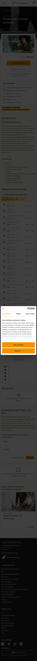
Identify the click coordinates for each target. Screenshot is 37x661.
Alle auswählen (18, 345)
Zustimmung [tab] (7, 313)
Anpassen (18, 351)
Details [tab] (18, 313)
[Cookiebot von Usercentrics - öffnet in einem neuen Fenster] (27, 309)
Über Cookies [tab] (30, 313)
